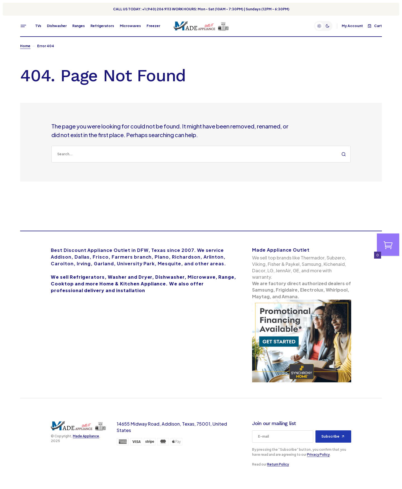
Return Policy (278, 464)
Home (25, 46)
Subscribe (330, 436)
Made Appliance (86, 436)
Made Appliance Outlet (281, 250)
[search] (201, 154)
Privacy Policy (318, 454)
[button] (23, 26)
